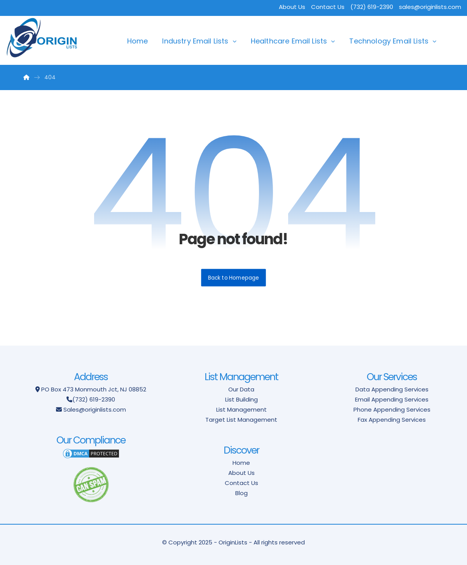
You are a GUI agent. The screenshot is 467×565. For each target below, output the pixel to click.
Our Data (241, 389)
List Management (241, 409)
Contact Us (328, 7)
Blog (241, 493)
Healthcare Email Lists (289, 41)
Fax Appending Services (392, 419)
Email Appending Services (392, 399)
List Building (241, 399)
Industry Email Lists (195, 41)
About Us (292, 7)
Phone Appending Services (391, 409)
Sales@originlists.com (94, 409)
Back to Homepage (233, 277)
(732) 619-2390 (93, 399)
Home (137, 41)
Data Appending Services (392, 389)
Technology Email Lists (389, 41)
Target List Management (241, 419)
